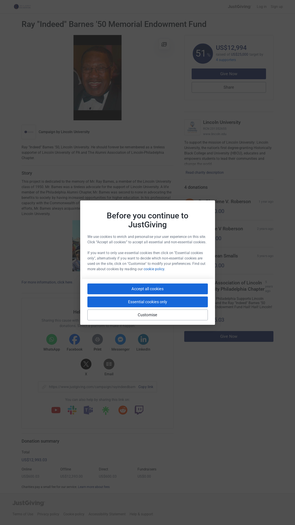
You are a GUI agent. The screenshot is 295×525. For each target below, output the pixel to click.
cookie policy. (154, 269)
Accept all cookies (147, 288)
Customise (147, 314)
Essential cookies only (147, 301)
